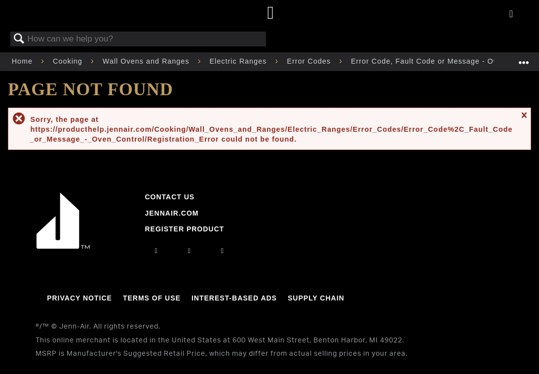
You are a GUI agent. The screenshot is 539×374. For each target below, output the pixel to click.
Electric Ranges (240, 61)
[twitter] (223, 250)
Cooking (69, 61)
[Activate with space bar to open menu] (511, 14)
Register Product (184, 229)
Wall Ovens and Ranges (147, 61)
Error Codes (310, 61)
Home (23, 61)
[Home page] (270, 13)
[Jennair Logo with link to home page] (63, 246)
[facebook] (189, 250)
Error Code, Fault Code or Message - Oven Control (444, 61)
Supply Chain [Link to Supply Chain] (316, 298)
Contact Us (169, 197)
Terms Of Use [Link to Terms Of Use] (152, 298)
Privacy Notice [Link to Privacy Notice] (79, 298)
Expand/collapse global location (523, 58)
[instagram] (156, 250)
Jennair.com (171, 213)
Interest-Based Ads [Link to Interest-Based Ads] (234, 298)
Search (19, 39)
